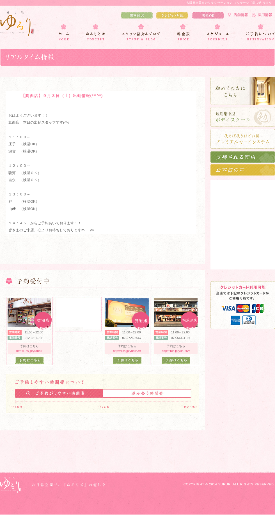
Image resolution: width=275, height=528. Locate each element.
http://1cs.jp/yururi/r (29, 350)
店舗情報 (240, 15)
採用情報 (265, 15)
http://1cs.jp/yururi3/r (127, 350)
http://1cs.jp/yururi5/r (176, 350)
